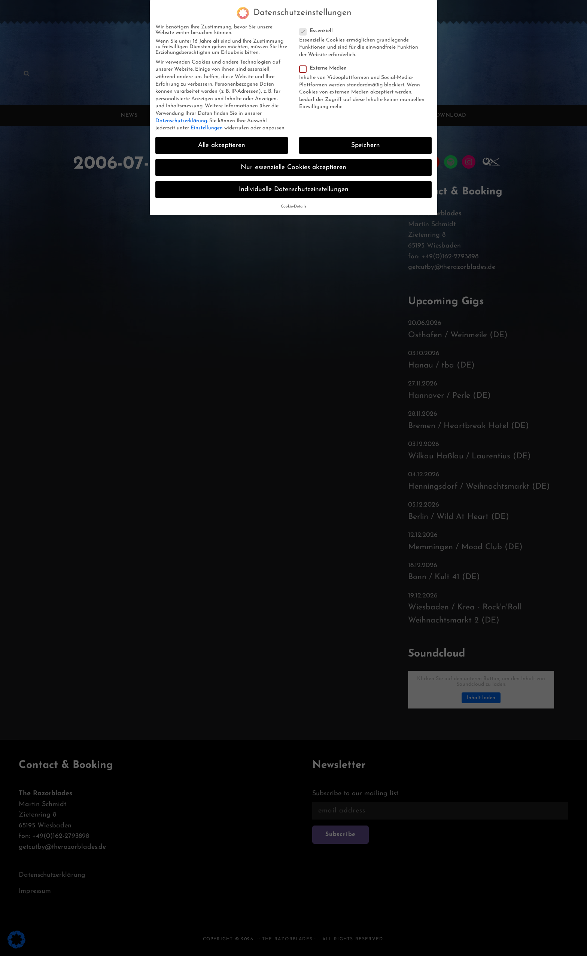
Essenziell (318, 24)
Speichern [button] (365, 139)
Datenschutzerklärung (181, 114)
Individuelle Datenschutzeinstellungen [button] (294, 183)
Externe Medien (325, 62)
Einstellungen (207, 122)
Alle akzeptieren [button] (221, 139)
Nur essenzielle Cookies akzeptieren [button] (293, 161)
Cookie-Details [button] (293, 200)
